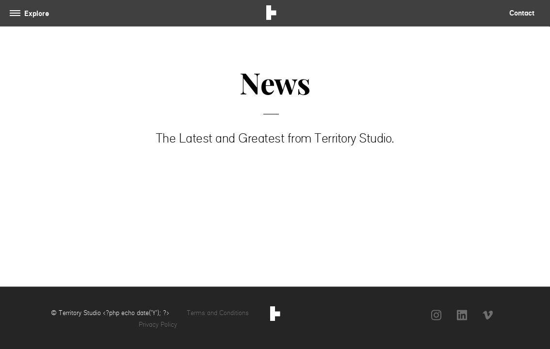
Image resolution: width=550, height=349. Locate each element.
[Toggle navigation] (31, 13)
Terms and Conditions (218, 312)
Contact (521, 12)
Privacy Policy (158, 324)
